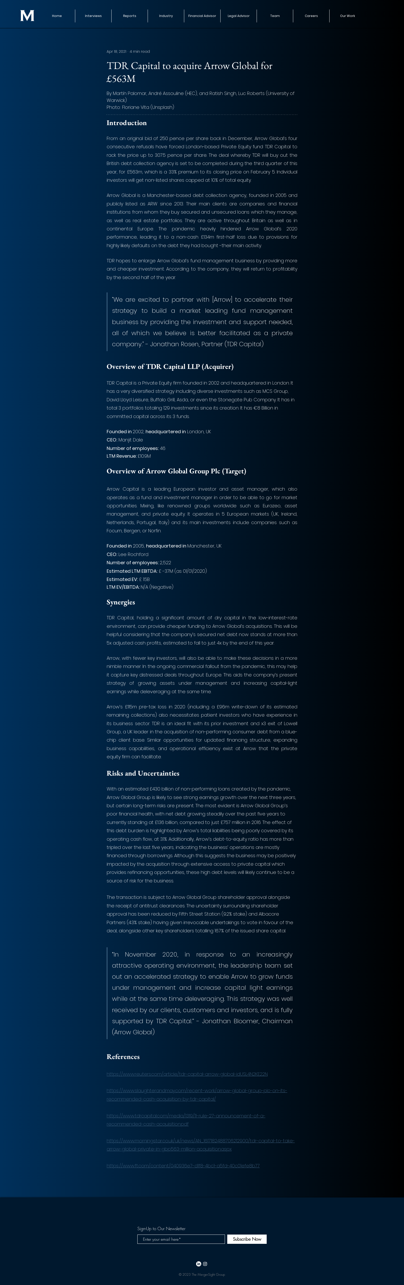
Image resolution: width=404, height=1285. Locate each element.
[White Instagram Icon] (205, 1263)
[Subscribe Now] (247, 1239)
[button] (129, 16)
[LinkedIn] (198, 1263)
